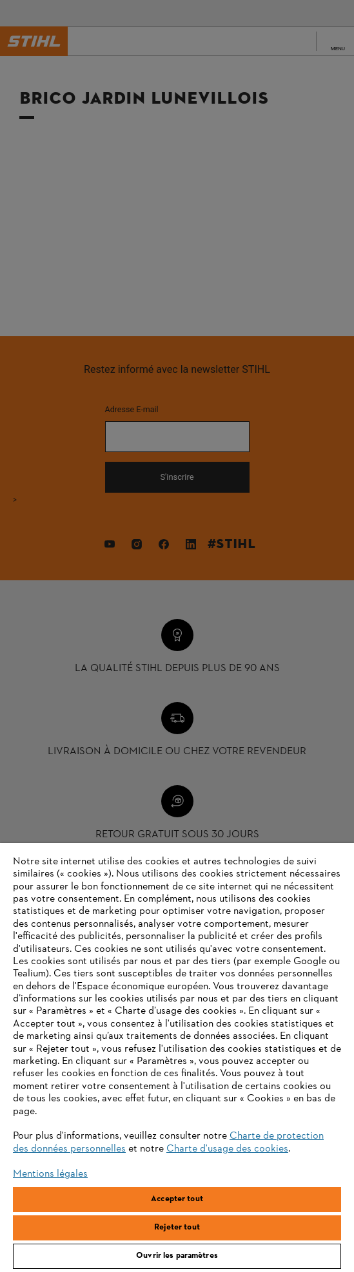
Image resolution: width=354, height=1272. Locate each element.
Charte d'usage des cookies (227, 1149)
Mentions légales (50, 1174)
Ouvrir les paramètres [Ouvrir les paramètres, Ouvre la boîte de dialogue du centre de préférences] (177, 1256)
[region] (177, 1057)
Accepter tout (177, 1199)
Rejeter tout (177, 1227)
